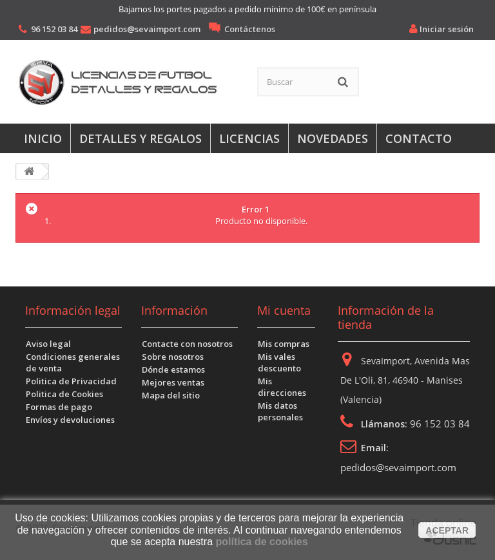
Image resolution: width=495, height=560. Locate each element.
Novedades (332, 138)
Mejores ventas (173, 382)
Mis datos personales (280, 411)
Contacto (418, 138)
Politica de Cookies (64, 394)
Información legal (73, 310)
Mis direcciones (282, 386)
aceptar (447, 530)
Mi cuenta (284, 310)
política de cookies (261, 541)
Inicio (43, 138)
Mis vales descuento (279, 362)
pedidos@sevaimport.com (146, 29)
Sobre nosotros (173, 356)
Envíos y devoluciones (70, 419)
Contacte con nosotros (187, 344)
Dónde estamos (173, 369)
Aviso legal (48, 344)
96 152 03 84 (54, 29)
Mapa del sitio (171, 395)
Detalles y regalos (140, 138)
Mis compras (283, 344)
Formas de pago (59, 407)
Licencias (249, 138)
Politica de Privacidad (71, 381)
